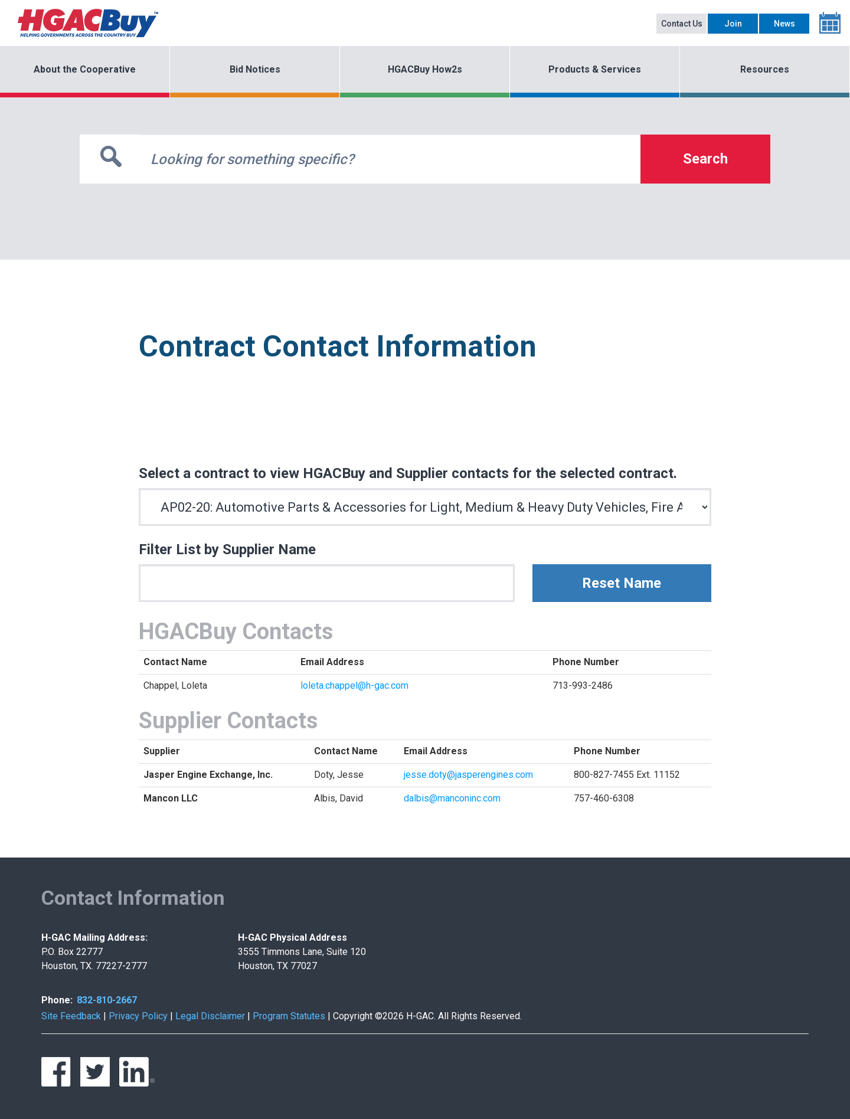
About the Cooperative (85, 69)
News (784, 23)
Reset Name (621, 583)
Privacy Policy (138, 1016)
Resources (764, 69)
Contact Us (681, 23)
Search (705, 158)
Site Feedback (71, 1016)
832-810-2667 (107, 1000)
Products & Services (594, 69)
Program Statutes (289, 1016)
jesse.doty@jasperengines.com (468, 774)
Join (733, 23)
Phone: (57, 1000)
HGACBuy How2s (425, 69)
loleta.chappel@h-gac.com (354, 685)
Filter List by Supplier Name (227, 549)
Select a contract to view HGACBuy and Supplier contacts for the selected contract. (408, 473)
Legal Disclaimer (210, 1016)
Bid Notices (255, 69)
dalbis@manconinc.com (452, 798)
